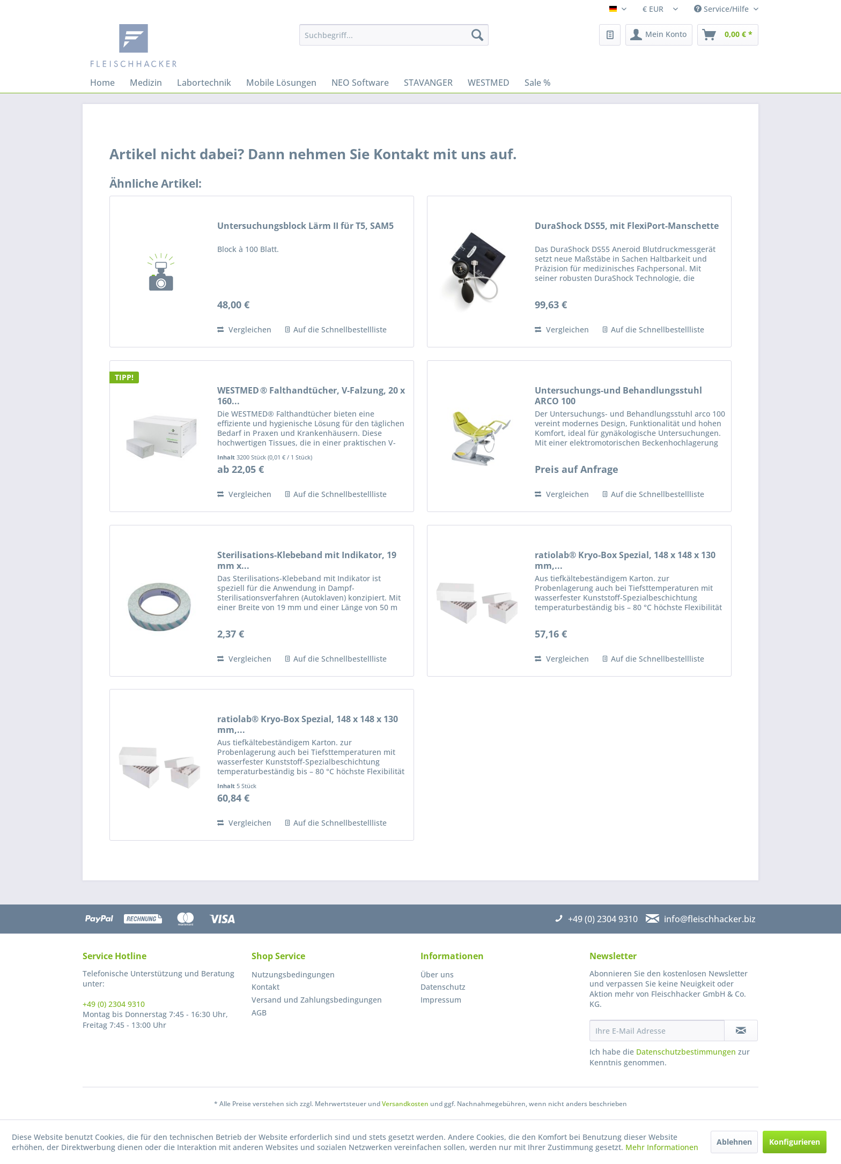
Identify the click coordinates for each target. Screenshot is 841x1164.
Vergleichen (244, 329)
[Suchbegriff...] (394, 35)
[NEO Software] (360, 82)
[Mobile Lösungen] (281, 82)
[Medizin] (145, 82)
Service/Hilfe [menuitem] (722, 9)
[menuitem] (394, 35)
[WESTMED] (488, 82)
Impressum (440, 1000)
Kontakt (265, 987)
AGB (259, 1012)
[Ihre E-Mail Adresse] (657, 1030)
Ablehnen (734, 1142)
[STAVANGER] (428, 82)
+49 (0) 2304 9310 (114, 1004)
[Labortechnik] (204, 82)
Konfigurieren (794, 1142)
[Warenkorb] (727, 35)
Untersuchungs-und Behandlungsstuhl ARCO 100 (618, 395)
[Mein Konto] (658, 35)
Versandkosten (405, 1103)
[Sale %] (537, 82)
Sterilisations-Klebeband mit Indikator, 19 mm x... (306, 560)
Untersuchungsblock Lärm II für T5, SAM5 (305, 226)
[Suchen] (477, 35)
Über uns (437, 974)
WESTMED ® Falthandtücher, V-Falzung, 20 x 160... (311, 395)
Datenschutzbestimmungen (686, 1052)
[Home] (102, 82)
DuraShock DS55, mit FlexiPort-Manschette (627, 226)
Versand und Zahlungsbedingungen (317, 1000)
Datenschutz (443, 987)
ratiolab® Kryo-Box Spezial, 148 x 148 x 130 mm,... (625, 560)
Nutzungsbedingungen (293, 974)
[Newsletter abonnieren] (741, 1030)
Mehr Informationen (661, 1147)
